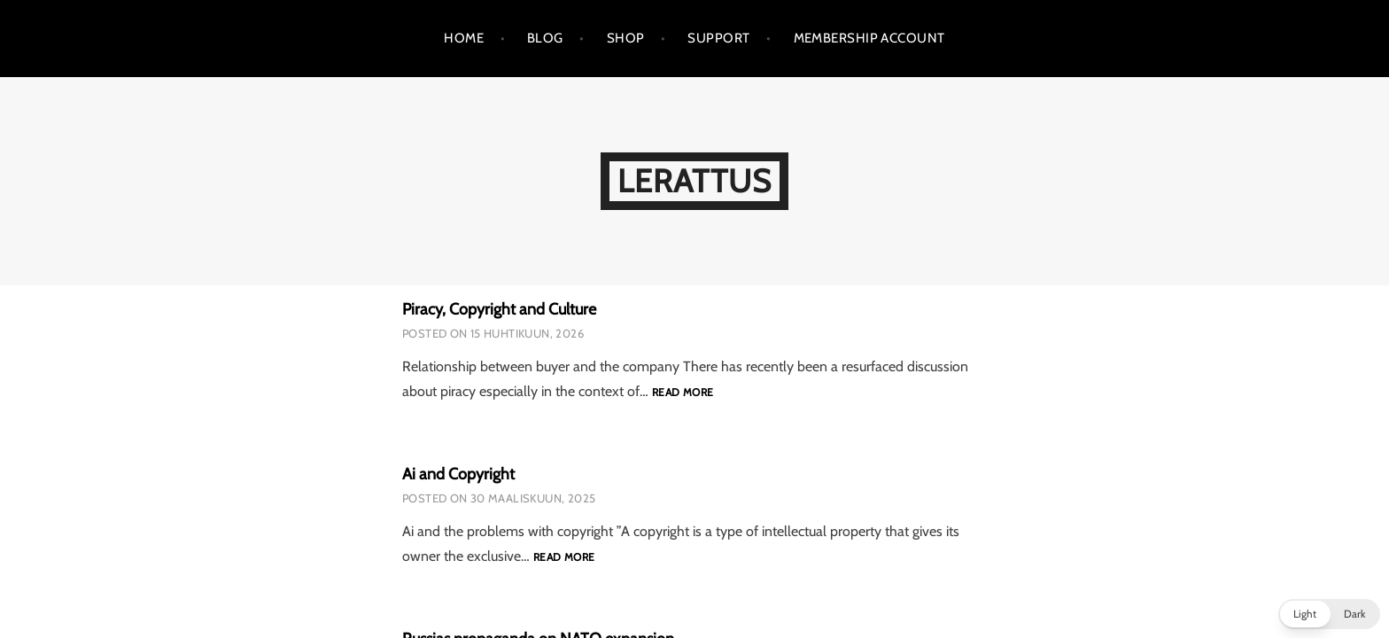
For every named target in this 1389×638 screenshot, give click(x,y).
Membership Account (869, 38)
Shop (626, 38)
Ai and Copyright (458, 474)
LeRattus (694, 180)
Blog (545, 38)
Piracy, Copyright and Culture (499, 309)
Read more (682, 393)
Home (464, 38)
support (718, 38)
